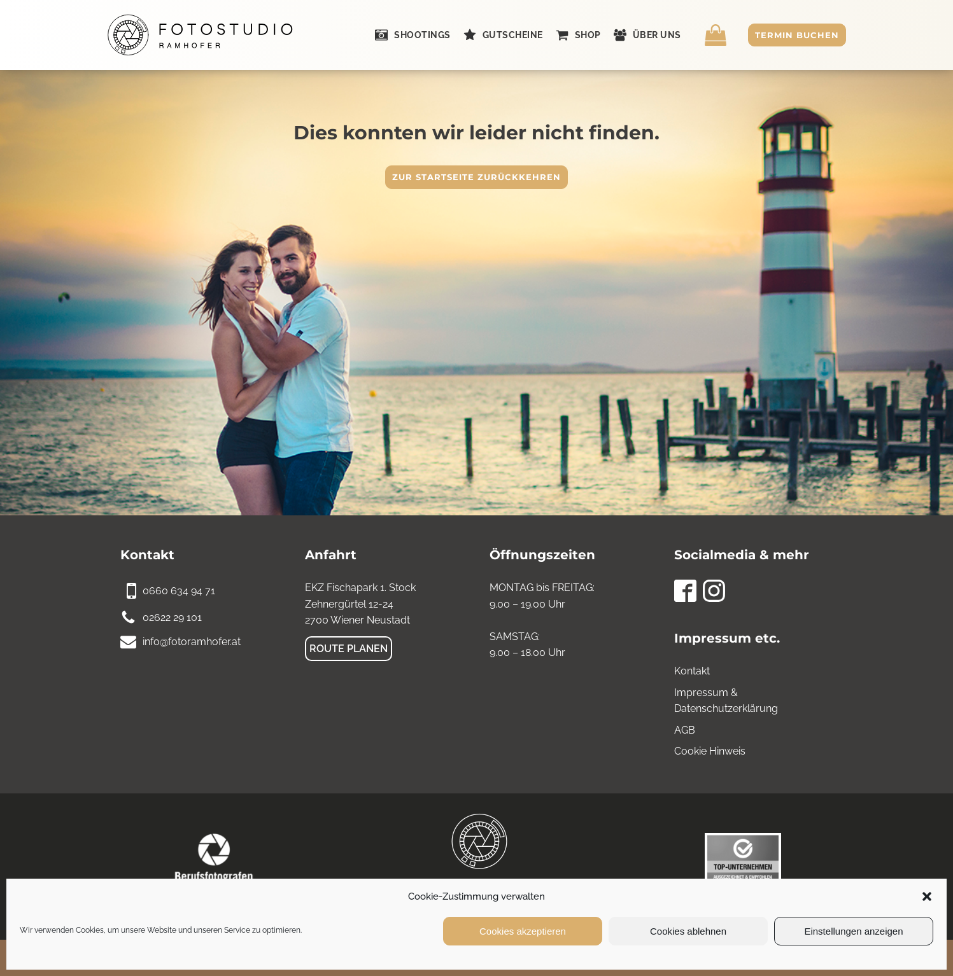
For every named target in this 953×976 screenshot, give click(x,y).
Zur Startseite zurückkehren (476, 177)
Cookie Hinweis (709, 751)
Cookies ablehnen (688, 931)
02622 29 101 (172, 617)
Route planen (348, 649)
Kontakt (692, 671)
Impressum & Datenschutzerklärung (726, 701)
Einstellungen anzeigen (853, 931)
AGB (684, 730)
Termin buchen (797, 35)
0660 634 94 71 (179, 591)
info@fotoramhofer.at (192, 642)
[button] (927, 896)
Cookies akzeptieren (522, 931)
